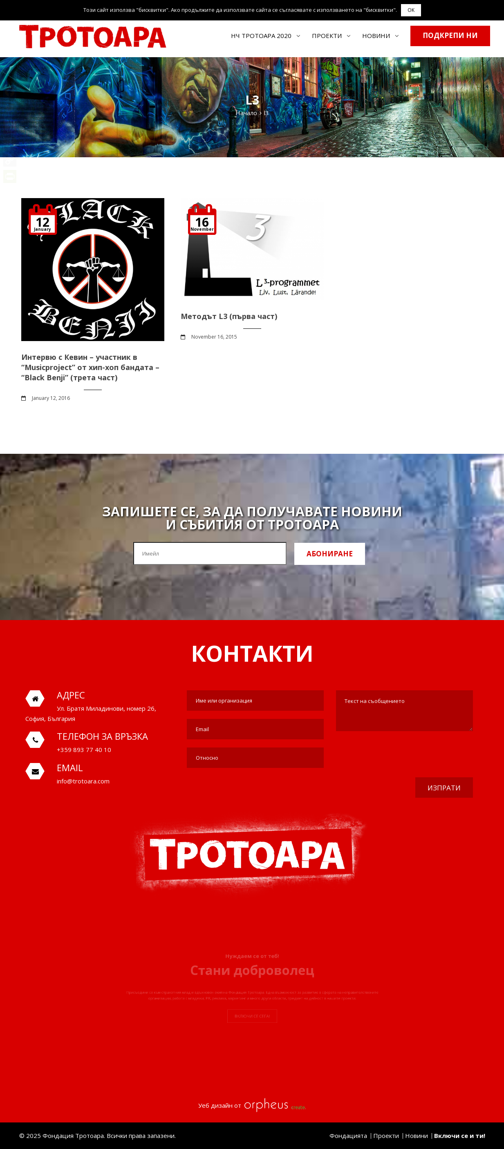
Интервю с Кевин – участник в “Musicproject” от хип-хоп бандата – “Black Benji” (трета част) (90, 367)
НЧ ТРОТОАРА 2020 (261, 35)
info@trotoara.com (83, 781)
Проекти (327, 35)
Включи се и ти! (459, 1135)
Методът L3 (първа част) (229, 316)
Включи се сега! (252, 1028)
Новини (376, 35)
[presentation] (411, 755)
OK (411, 10)
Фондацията (348, 1135)
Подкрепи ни (450, 35)
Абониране (330, 553)
